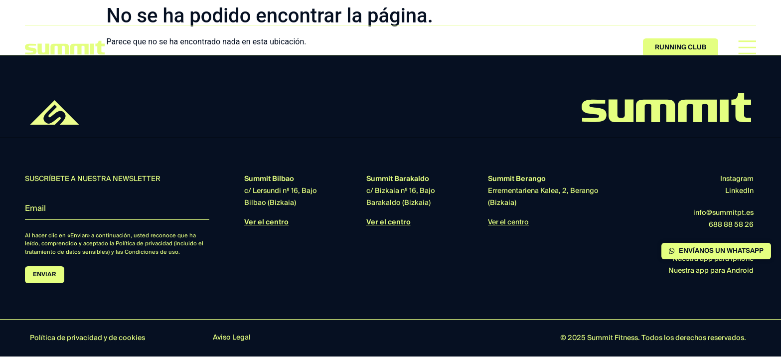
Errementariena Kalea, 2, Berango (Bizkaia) (543, 191)
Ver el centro (266, 222)
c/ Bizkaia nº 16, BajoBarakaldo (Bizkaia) (400, 191)
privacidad (84, 338)
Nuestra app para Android (711, 271)
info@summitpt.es (723, 213)
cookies (132, 338)
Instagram (737, 179)
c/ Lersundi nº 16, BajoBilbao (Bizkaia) (280, 191)
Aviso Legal (232, 338)
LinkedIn (739, 191)
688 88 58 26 (731, 225)
